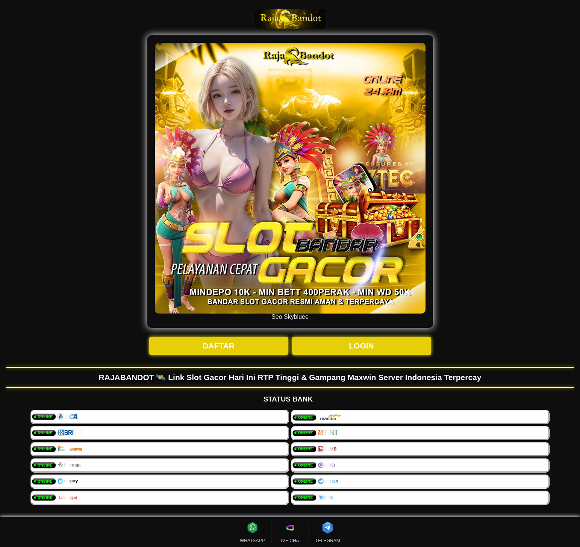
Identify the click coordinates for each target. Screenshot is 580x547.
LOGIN (361, 345)
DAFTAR (219, 345)
